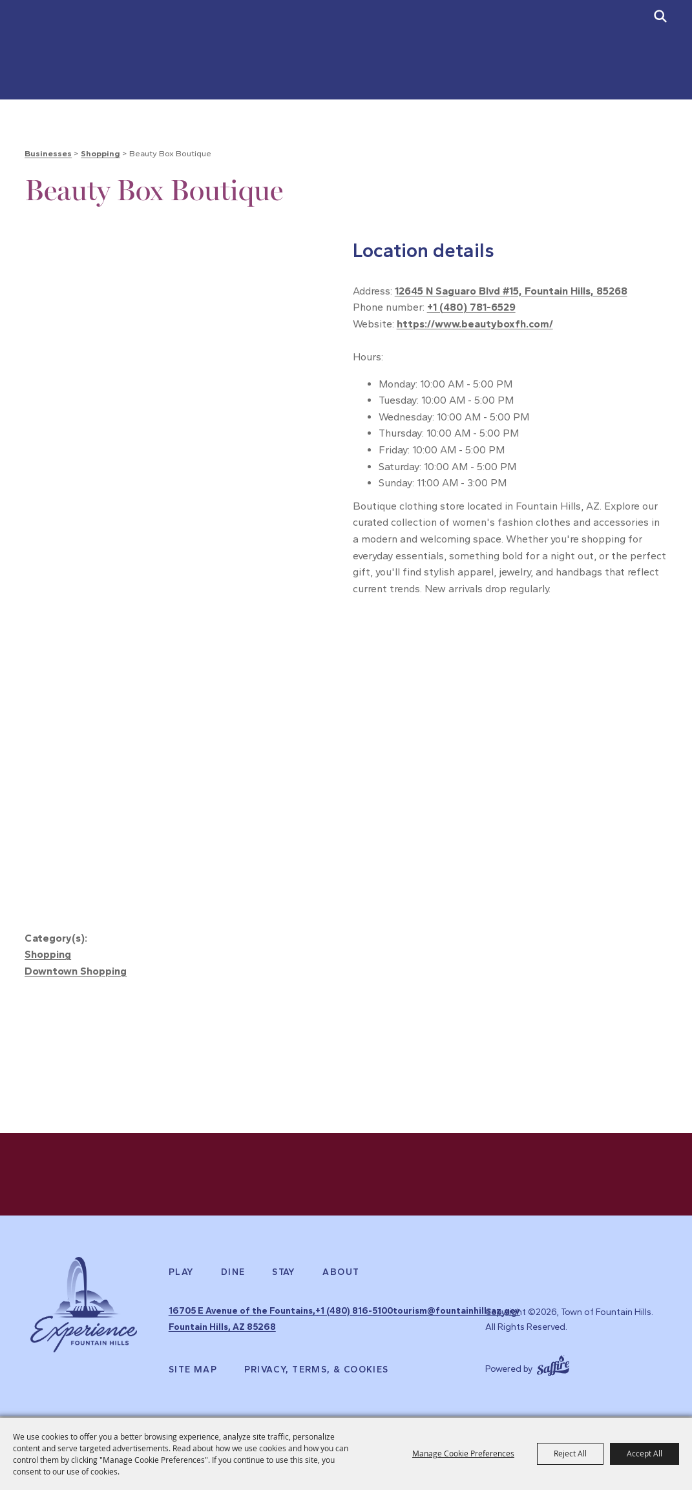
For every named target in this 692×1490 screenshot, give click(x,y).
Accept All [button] (644, 1453)
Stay (284, 1291)
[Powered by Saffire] (553, 1376)
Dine (233, 1291)
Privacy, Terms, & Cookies (316, 1382)
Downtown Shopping (76, 971)
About (340, 1291)
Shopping (100, 153)
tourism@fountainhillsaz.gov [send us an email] (390, 1343)
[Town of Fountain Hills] (84, 60)
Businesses (48, 153)
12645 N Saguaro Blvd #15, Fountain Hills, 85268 (511, 291)
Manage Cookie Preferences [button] (463, 1453)
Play (181, 1291)
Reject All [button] (570, 1453)
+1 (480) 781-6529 (471, 307)
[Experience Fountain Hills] (83, 1333)
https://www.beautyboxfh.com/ (475, 324)
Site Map (193, 1382)
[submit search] (660, 16)
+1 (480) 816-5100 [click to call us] (365, 1328)
